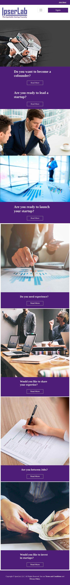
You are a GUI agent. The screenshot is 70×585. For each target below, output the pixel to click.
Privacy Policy (35, 579)
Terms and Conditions (53, 576)
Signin (58, 10)
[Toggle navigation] (41, 10)
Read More (35, 83)
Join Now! (62, 2)
